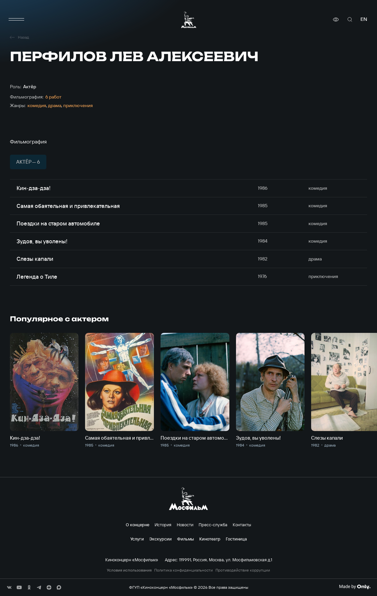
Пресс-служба (213, 524)
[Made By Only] (354, 586)
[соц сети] (9, 587)
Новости (185, 524)
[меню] (16, 19)
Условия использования (129, 570)
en (363, 19)
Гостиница (236, 538)
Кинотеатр (209, 538)
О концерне (137, 524)
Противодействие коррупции (242, 570)
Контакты (242, 524)
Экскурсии (160, 538)
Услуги (137, 538)
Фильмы (185, 538)
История (163, 524)
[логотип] (188, 20)
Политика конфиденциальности (183, 570)
